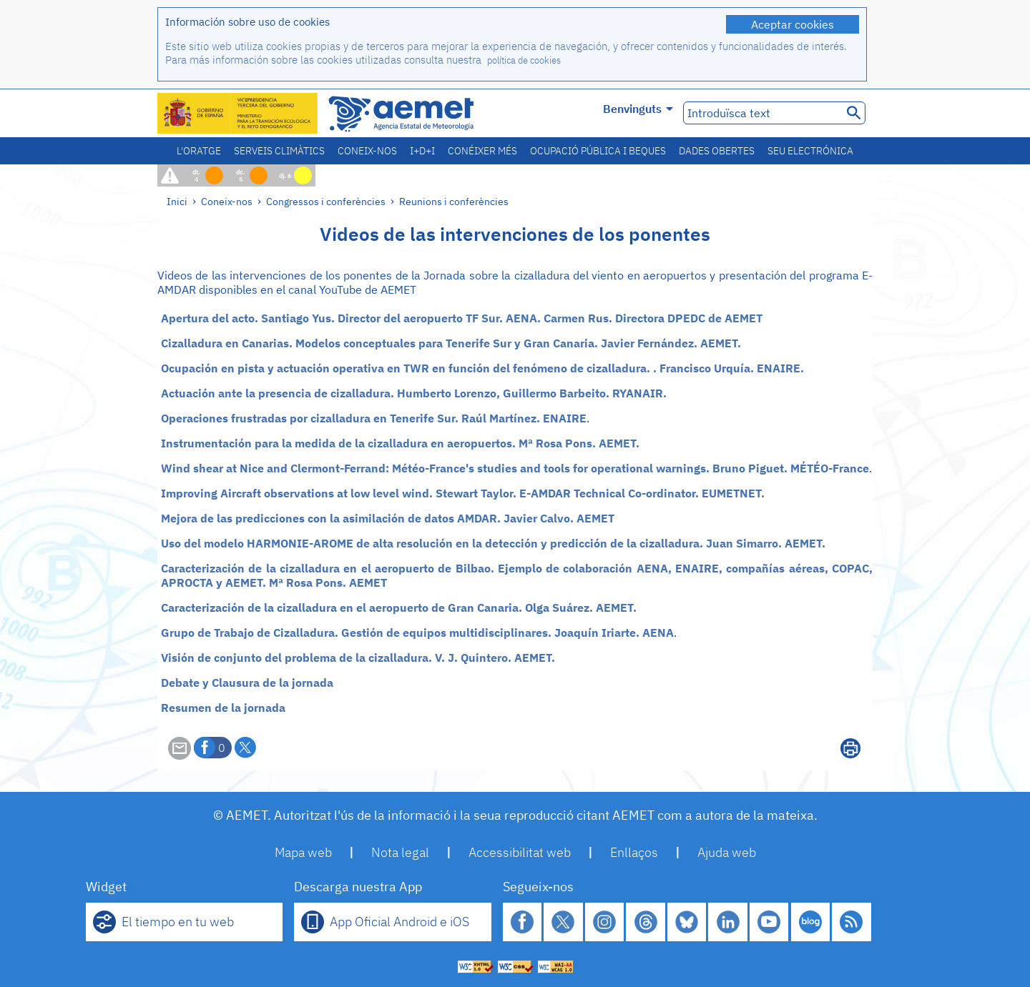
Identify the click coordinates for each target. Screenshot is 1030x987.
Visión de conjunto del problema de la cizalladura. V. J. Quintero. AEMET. (358, 657)
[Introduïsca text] (761, 113)
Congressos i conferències (326, 201)
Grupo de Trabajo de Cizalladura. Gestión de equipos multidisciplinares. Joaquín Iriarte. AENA (417, 632)
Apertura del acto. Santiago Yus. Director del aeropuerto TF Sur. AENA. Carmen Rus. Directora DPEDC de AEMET (461, 318)
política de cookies (524, 60)
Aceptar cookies (792, 24)
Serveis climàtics (279, 150)
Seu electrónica (810, 150)
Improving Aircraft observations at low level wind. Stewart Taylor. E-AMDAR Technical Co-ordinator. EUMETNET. (463, 493)
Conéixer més (482, 150)
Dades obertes (717, 150)
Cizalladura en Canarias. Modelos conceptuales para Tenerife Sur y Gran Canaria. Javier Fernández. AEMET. (451, 343)
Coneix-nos (367, 150)
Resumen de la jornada (223, 707)
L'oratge (199, 150)
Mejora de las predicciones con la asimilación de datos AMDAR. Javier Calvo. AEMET (387, 518)
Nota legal (400, 852)
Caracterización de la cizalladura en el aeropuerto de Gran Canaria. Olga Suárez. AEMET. (399, 607)
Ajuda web (726, 852)
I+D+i (422, 150)
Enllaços (634, 852)
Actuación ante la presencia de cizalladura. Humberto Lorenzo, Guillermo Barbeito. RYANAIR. (414, 393)
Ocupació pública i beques (598, 150)
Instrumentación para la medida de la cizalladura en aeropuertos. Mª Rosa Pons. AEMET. (400, 443)
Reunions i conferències (454, 201)
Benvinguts (638, 108)
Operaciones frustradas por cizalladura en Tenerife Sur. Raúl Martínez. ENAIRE (374, 418)
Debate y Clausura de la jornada (247, 682)
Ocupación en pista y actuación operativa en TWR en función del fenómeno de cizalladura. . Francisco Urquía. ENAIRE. (482, 368)
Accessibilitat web (520, 852)
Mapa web (303, 852)
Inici (177, 201)
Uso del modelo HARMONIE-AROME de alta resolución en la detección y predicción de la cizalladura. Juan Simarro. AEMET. (493, 543)
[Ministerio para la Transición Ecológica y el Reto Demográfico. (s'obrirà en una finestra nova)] (238, 113)
